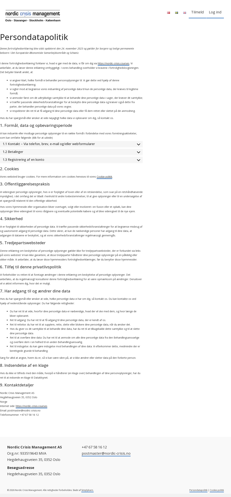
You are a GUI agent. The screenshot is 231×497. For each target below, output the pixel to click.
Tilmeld (197, 12)
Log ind (215, 12)
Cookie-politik (217, 490)
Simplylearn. (87, 490)
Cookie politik (104, 176)
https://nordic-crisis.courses (113, 63)
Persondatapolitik (198, 490)
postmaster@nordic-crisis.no (106, 453)
